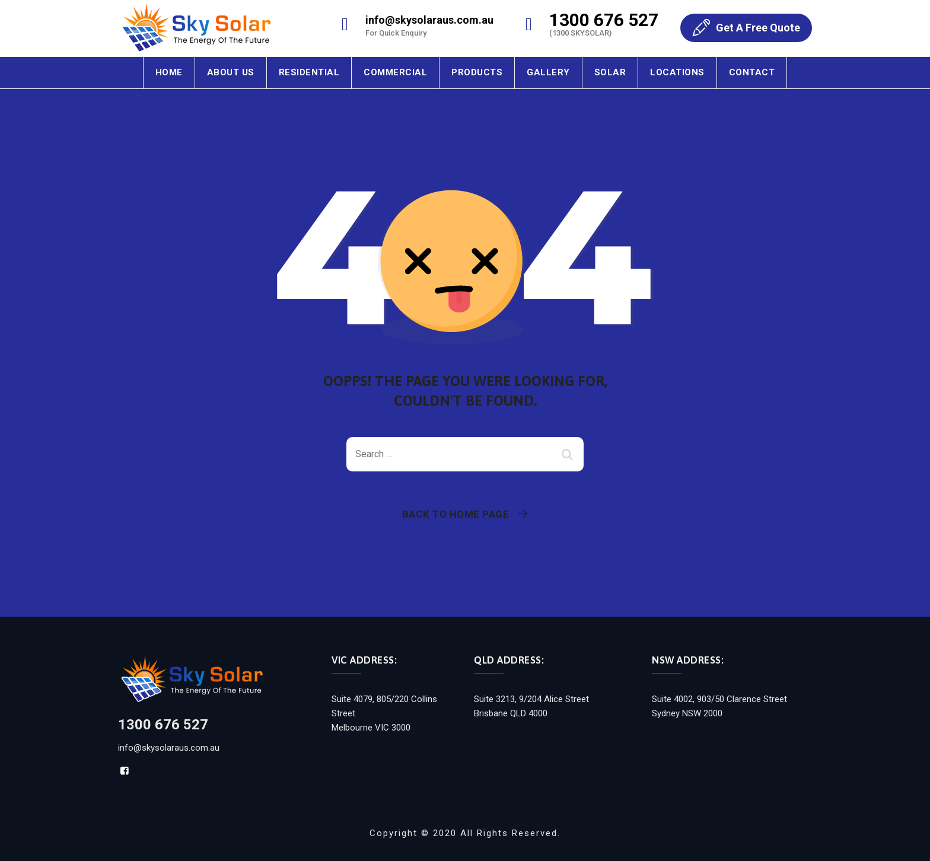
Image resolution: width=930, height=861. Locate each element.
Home (169, 72)
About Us (230, 72)
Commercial (395, 72)
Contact (752, 72)
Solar (610, 72)
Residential (309, 72)
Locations (677, 72)
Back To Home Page (455, 514)
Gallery (548, 72)
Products (476, 72)
